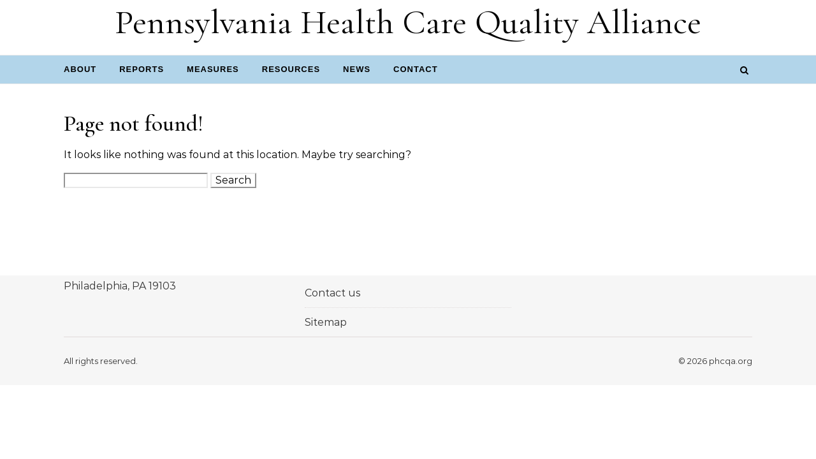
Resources (291, 69)
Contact (415, 69)
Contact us (332, 293)
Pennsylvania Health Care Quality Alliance (408, 22)
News (356, 69)
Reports (141, 69)
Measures (213, 69)
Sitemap (326, 322)
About (80, 69)
